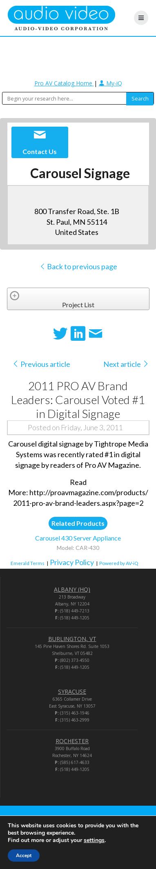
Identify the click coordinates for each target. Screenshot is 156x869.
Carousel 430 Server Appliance (78, 538)
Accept (23, 855)
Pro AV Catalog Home (64, 83)
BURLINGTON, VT (72, 639)
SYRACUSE (72, 691)
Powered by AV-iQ (118, 563)
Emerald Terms (28, 563)
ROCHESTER (72, 741)
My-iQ (110, 83)
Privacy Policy (72, 562)
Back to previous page (78, 266)
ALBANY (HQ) (72, 589)
